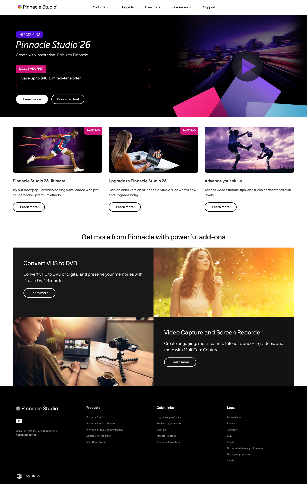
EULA (230, 435)
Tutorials (162, 429)
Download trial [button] (68, 99)
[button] (100, 7)
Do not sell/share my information (249, 448)
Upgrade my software (171, 417)
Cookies (232, 429)
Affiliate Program (168, 435)
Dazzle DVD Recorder (101, 435)
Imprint (231, 460)
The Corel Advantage (171, 442)
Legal (231, 442)
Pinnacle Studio (96, 417)
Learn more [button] (32, 99)
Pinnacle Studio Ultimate (102, 423)
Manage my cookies (240, 454)
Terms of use (235, 417)
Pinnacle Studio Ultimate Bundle (107, 429)
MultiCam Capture (98, 442)
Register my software (171, 423)
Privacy (232, 423)
